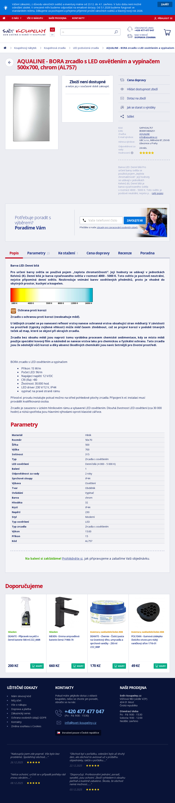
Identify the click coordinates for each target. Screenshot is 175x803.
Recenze (125, 253)
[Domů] (6, 18)
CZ (52, 29)
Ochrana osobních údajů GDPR (28, 717)
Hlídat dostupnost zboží (142, 89)
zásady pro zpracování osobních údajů (117, 227)
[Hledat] (90, 32)
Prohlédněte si (72, 558)
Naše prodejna (57, 18)
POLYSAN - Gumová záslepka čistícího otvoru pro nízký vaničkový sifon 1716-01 (146, 640)
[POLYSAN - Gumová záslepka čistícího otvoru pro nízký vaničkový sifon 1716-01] (149, 612)
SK (52, 34)
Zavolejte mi (135, 220)
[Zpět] (9, 62)
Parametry (38, 253)
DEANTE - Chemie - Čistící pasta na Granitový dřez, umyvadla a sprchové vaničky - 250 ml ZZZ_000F (107, 642)
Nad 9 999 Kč (145, 36)
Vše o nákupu (35, 18)
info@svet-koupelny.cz (80, 723)
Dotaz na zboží (136, 98)
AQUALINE (144, 134)
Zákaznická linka (145, 29)
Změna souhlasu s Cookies (26, 726)
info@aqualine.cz (148, 137)
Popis (14, 253)
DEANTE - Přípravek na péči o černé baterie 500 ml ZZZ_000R (24, 638)
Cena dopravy (98, 253)
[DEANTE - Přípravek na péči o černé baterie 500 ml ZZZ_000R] (26, 612)
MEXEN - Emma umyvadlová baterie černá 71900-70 (64, 638)
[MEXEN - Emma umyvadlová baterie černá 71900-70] (67, 612)
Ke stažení (68, 253)
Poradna (147, 253)
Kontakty (78, 18)
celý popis (157, 193)
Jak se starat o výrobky (141, 107)
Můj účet (16, 700)
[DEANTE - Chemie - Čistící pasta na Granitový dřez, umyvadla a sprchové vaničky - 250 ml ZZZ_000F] (108, 612)
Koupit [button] (39, 666)
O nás (15, 18)
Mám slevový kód (21, 696)
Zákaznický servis (20, 713)
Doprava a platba (21, 709)
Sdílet (130, 116)
